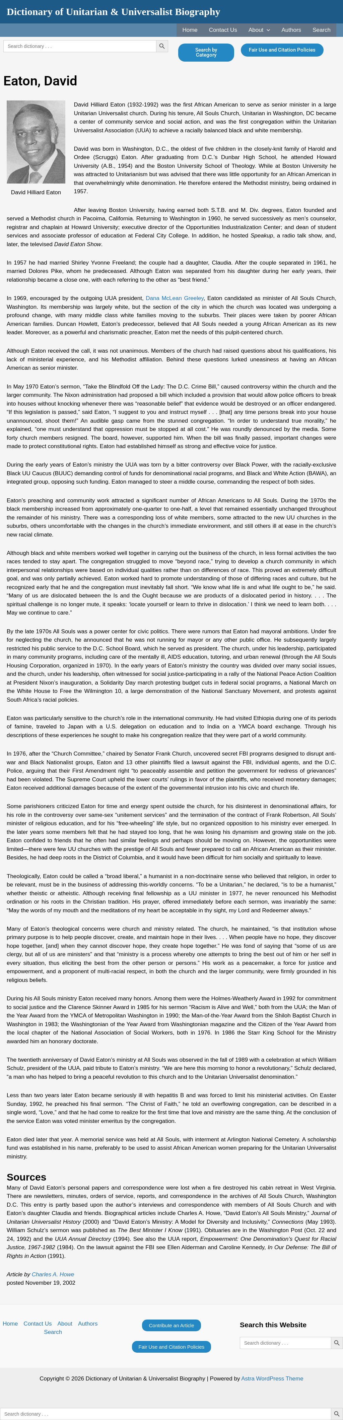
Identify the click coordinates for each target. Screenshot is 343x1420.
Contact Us (223, 30)
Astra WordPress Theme (272, 1378)
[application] (266, 30)
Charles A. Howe (53, 1274)
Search (322, 30)
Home (189, 30)
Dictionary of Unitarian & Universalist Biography (113, 11)
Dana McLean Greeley (174, 298)
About (259, 30)
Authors (291, 30)
